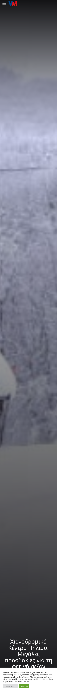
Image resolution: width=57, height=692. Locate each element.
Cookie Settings (10, 686)
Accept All (24, 686)
